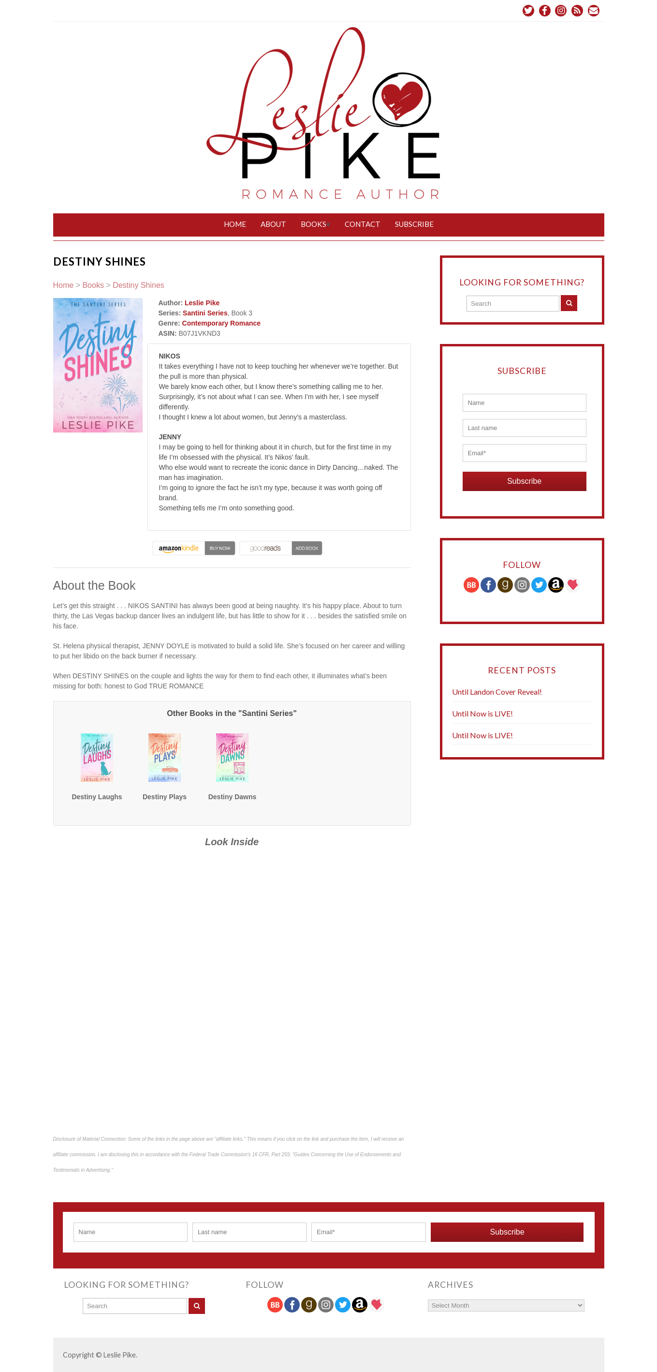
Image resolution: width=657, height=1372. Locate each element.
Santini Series (205, 313)
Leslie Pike (202, 303)
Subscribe (414, 224)
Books (313, 224)
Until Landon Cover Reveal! (497, 691)
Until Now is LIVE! (482, 712)
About (273, 224)
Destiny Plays (165, 796)
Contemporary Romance (221, 323)
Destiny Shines (138, 285)
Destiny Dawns (232, 796)
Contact (362, 224)
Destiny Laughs (97, 796)
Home (235, 224)
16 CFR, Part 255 (271, 1154)
